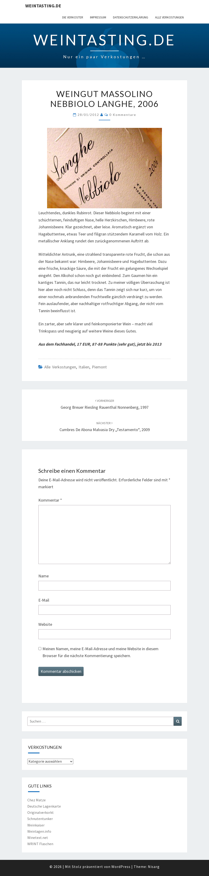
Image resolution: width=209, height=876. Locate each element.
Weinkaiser (36, 825)
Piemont (99, 367)
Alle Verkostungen (169, 17)
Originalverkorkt (40, 812)
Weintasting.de (43, 6)
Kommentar (50, 500)
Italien (84, 367)
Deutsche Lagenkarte (44, 806)
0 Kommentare (122, 115)
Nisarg (154, 866)
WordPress (120, 866)
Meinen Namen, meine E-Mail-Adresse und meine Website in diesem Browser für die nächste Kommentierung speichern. (100, 652)
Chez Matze (36, 800)
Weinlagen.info (39, 831)
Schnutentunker (40, 818)
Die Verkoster (72, 17)
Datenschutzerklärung (130, 17)
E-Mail (43, 600)
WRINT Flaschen (40, 843)
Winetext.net (37, 837)
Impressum (98, 17)
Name (43, 576)
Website (45, 624)
